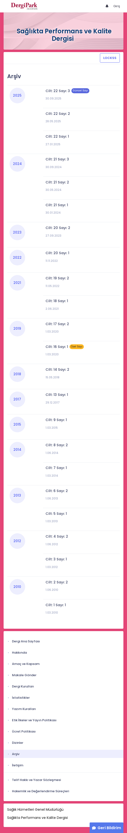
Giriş (116, 6)
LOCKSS (109, 58)
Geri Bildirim (109, 827)
